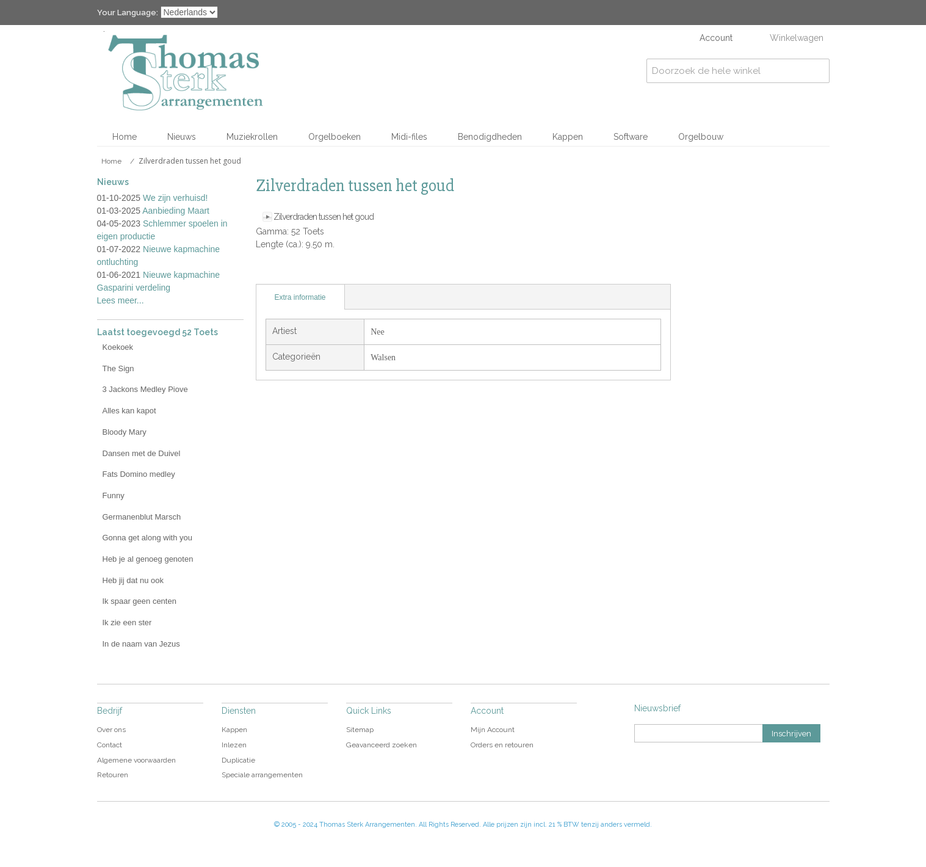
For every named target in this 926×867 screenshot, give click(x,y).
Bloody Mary (124, 432)
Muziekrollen (252, 137)
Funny (114, 495)
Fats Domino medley (139, 474)
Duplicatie (238, 760)
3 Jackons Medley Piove (145, 389)
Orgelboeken (334, 137)
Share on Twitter (317, 272)
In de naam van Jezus (141, 643)
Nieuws (181, 137)
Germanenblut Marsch (142, 516)
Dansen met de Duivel (142, 453)
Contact (109, 745)
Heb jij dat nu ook (133, 580)
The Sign (118, 368)
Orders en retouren (502, 745)
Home (124, 137)
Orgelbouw (700, 137)
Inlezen (234, 745)
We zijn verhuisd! (175, 198)
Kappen (567, 137)
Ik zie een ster (127, 622)
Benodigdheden (490, 137)
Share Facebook (292, 272)
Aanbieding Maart (175, 211)
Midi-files (409, 137)
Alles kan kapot (129, 410)
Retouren (112, 775)
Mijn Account (493, 729)
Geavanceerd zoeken (381, 745)
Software (630, 137)
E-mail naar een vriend (268, 272)
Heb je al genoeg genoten (148, 559)
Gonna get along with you (147, 537)
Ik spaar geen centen (139, 601)
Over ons (111, 729)
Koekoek (118, 347)
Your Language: (127, 12)
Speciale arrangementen (262, 775)
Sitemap (360, 729)
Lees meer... (120, 300)
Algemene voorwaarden (136, 760)
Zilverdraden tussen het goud (323, 217)
